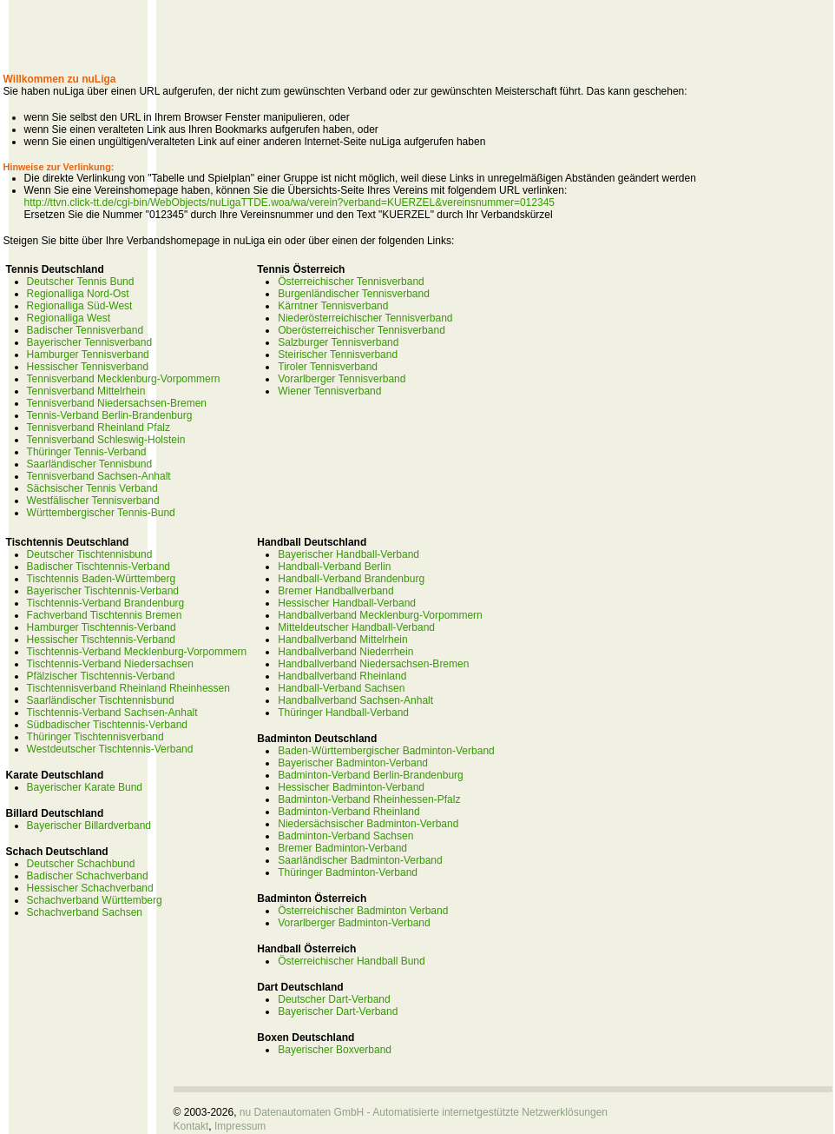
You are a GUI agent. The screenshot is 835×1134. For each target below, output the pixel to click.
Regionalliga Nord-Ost (78, 294)
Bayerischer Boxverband (334, 1050)
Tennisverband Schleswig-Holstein (106, 440)
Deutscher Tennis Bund (81, 281)
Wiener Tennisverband (329, 391)
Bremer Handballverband (335, 591)
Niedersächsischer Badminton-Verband (368, 824)
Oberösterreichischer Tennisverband (361, 330)
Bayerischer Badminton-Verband (353, 763)
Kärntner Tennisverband (333, 306)
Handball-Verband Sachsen (341, 688)
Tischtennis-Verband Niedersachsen (110, 664)
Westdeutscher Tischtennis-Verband (110, 749)
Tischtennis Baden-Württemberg (101, 579)
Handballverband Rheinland (342, 676)
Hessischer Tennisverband (88, 367)
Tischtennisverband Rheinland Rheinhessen (128, 688)
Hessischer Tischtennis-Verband (101, 639)
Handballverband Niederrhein (345, 652)
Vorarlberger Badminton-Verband (354, 923)
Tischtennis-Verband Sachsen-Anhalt (112, 712)
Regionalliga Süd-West (80, 306)
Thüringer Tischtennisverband (95, 737)
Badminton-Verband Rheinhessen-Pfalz (369, 799)
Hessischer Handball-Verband (347, 603)
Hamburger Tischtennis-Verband (101, 627)
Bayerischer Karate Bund (84, 787)
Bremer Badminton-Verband (342, 848)
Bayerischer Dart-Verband (338, 1011)
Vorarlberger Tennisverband (341, 379)
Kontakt (191, 1126)
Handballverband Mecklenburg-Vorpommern (380, 615)
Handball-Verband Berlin (334, 566)
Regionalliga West (69, 318)
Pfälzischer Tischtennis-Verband (101, 676)
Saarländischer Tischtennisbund (100, 700)
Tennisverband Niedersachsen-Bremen (117, 403)
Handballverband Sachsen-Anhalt (355, 700)
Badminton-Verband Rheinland (348, 812)
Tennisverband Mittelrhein (86, 391)
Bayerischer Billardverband (89, 825)
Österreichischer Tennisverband (351, 281)
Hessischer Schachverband (90, 888)
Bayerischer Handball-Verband (348, 554)
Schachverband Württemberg (94, 900)
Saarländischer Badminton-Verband (360, 860)
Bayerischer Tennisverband (90, 342)
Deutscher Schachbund (81, 864)
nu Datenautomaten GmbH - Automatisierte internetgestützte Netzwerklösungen (424, 1112)
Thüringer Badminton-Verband (348, 872)
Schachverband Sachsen (84, 912)
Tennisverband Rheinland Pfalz (98, 427)
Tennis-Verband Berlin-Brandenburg (110, 415)
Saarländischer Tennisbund (90, 464)
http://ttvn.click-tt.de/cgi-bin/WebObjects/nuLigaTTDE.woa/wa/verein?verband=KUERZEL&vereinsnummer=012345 (289, 202)
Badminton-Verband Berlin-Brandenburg (370, 775)
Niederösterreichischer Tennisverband (365, 318)
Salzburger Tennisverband (338, 342)
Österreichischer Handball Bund (351, 961)
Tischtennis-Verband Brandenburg (106, 603)
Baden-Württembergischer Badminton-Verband (386, 751)
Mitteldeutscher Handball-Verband (356, 627)
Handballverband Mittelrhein (342, 639)
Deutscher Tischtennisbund (90, 554)
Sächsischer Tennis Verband (92, 488)
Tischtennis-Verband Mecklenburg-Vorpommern (137, 652)
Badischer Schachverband (87, 876)
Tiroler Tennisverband (328, 367)
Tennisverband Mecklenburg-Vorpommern (123, 379)
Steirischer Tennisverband (338, 354)
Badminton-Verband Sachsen (345, 836)
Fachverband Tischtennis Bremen (104, 615)
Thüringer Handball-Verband (343, 712)
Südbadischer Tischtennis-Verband (107, 725)
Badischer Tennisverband (85, 330)
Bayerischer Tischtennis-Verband (103, 591)
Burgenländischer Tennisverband (354, 294)
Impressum (240, 1126)
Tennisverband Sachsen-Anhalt (99, 476)
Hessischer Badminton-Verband (351, 787)
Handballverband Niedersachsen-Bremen (373, 664)
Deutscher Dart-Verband (334, 999)
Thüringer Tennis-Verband (87, 452)
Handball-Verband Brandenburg (351, 579)
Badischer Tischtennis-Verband (98, 566)
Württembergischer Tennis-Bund (101, 513)
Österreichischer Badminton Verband (363, 911)
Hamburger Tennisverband (88, 354)
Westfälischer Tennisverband (93, 500)
